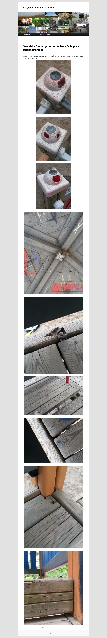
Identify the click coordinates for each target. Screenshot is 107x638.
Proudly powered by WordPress (53, 633)
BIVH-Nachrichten (27, 34)
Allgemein (35, 627)
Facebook (48, 34)
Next (82, 38)
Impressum (41, 34)
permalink (51, 627)
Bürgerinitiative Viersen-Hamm (39, 7)
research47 (40, 627)
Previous (77, 38)
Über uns (35, 34)
